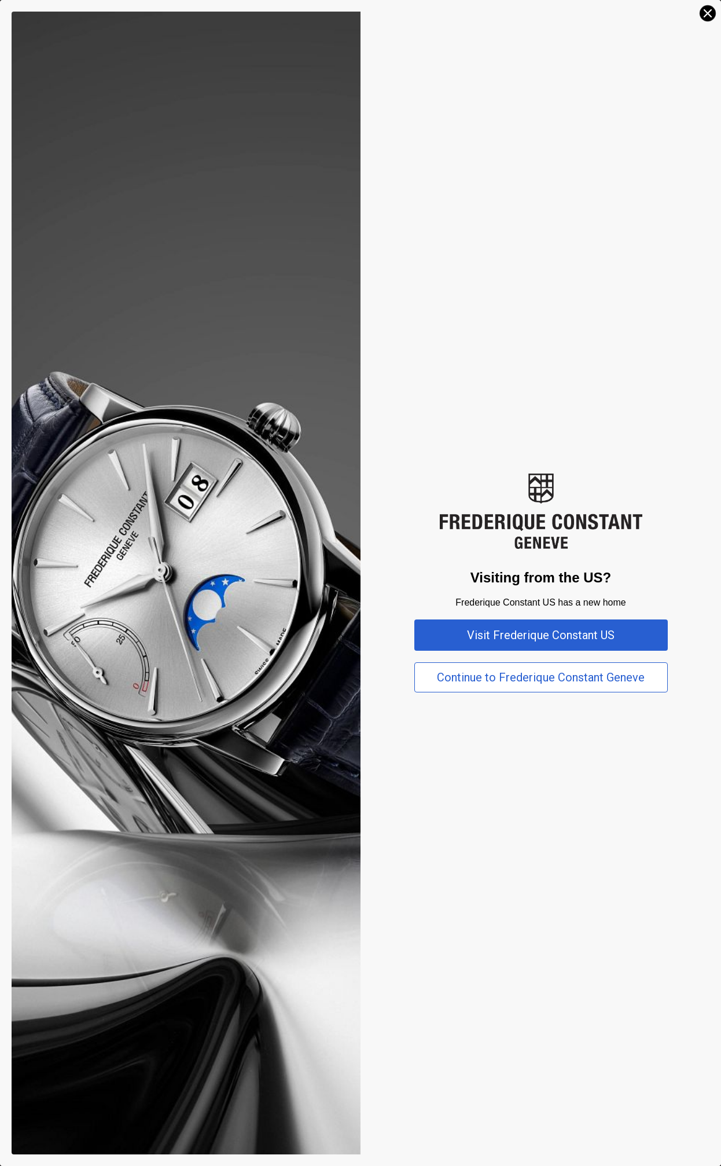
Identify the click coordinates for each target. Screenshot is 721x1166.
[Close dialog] (707, 13)
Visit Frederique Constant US (541, 635)
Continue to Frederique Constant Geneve (541, 677)
